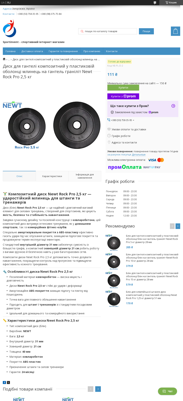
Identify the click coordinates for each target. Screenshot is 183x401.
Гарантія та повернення (63, 51)
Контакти (111, 51)
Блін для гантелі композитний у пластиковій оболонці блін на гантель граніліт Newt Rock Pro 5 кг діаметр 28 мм (152, 239)
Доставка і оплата (32, 51)
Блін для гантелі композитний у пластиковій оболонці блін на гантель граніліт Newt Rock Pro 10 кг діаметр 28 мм (152, 257)
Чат (167, 391)
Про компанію (91, 51)
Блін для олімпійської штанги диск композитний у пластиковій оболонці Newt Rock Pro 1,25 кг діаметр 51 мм (151, 295)
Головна (10, 51)
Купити (123, 87)
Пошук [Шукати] (146, 31)
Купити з (123, 96)
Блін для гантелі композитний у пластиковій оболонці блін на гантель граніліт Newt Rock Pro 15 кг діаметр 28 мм (152, 276)
